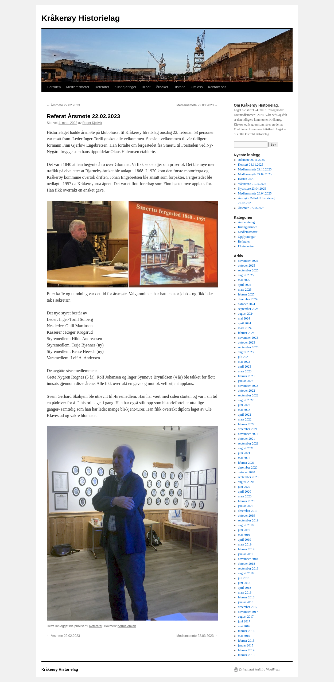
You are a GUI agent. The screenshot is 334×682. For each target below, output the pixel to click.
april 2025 (244, 285)
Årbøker (162, 87)
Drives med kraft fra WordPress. (260, 669)
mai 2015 (244, 636)
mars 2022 (244, 419)
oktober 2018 (246, 564)
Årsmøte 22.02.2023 (63, 105)
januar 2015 (245, 645)
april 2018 (244, 588)
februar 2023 (246, 376)
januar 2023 (245, 381)
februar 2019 (246, 549)
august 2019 (246, 525)
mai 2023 (244, 362)
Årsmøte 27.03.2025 (251, 208)
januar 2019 (245, 554)
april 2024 (244, 323)
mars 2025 (244, 289)
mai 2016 (244, 626)
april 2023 (244, 366)
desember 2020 (248, 467)
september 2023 (248, 347)
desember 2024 (248, 299)
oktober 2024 (246, 304)
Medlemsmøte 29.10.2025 (255, 169)
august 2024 (246, 313)
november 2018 (248, 559)
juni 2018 (244, 583)
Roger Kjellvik (92, 123)
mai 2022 (244, 410)
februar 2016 (246, 631)
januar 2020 (245, 506)
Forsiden (54, 87)
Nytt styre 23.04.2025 (252, 188)
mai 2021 (244, 458)
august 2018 (246, 573)
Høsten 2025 (246, 179)
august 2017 (246, 616)
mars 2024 (244, 328)
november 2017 (248, 612)
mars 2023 (244, 371)
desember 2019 (248, 511)
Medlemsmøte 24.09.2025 (255, 174)
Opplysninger (246, 237)
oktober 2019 (246, 515)
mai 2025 (244, 280)
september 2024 (248, 309)
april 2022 (244, 414)
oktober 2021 (246, 439)
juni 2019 (244, 530)
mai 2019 (244, 535)
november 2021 (248, 434)
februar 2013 (246, 655)
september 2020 (248, 477)
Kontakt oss (217, 87)
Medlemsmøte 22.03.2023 (197, 105)
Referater (102, 87)
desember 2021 (248, 429)
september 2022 (248, 395)
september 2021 (248, 443)
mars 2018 (244, 592)
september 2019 (248, 520)
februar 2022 (246, 424)
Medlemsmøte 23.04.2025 (255, 193)
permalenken (127, 626)
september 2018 (248, 568)
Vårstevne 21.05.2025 (252, 184)
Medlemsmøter (78, 87)
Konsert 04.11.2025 (250, 164)
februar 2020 (246, 501)
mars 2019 (244, 544)
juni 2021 (244, 453)
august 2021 (246, 448)
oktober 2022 (246, 390)
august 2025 (246, 275)
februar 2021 (246, 463)
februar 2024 (246, 333)
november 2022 (248, 386)
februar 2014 (246, 650)
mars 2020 (244, 496)
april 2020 (244, 491)
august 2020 (246, 482)
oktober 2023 (246, 342)
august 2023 (246, 352)
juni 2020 (244, 487)
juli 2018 (244, 578)
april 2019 (244, 539)
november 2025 (248, 261)
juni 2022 (244, 405)
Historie (179, 87)
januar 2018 (245, 602)
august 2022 (246, 400)
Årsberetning (246, 222)
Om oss (197, 87)
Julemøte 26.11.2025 (251, 160)
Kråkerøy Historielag (80, 18)
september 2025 (248, 270)
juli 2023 (244, 357)
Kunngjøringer (125, 87)
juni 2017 (244, 621)
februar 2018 (246, 597)
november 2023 (248, 338)
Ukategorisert (246, 246)
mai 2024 (244, 318)
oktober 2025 (246, 265)
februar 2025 (246, 294)
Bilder (146, 87)
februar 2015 (246, 640)
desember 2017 (248, 607)
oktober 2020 (246, 472)
